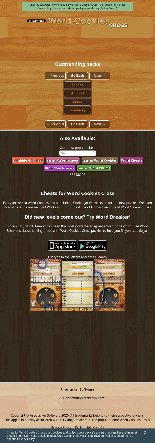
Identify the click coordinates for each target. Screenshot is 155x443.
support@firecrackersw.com (83, 398)
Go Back (77, 75)
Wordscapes (63, 160)
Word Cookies (100, 160)
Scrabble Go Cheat (28, 160)
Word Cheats (131, 160)
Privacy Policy (26, 439)
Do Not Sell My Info (89, 427)
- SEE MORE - (77, 174)
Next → (100, 75)
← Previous (55, 75)
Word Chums (94, 168)
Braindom (59, 168)
